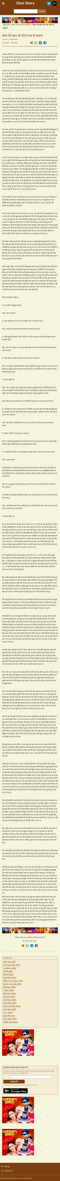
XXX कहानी (7, 1013)
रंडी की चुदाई (7, 971)
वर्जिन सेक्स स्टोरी (9, 962)
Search (42, 11)
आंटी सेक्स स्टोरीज (9, 1000)
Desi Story (25, 3)
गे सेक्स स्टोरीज (8, 990)
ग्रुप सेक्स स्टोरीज (9, 997)
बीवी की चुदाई (8, 975)
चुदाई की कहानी (9, 1016)
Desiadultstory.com (14, 1178)
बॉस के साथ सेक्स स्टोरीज (12, 984)
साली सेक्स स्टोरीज (9, 1003)
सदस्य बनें (14, 1081)
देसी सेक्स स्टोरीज (9, 987)
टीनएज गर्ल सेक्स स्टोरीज (12, 1006)
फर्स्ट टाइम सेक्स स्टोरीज (11, 965)
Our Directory (7, 1170)
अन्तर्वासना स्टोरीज (9, 968)
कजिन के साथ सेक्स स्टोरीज (21, 24)
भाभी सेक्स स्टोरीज (10, 1019)
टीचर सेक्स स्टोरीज (9, 1009)
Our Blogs (5, 1166)
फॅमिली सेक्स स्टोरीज (10, 1022)
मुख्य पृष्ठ (6, 24)
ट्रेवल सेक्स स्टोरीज (9, 978)
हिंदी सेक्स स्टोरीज (9, 994)
